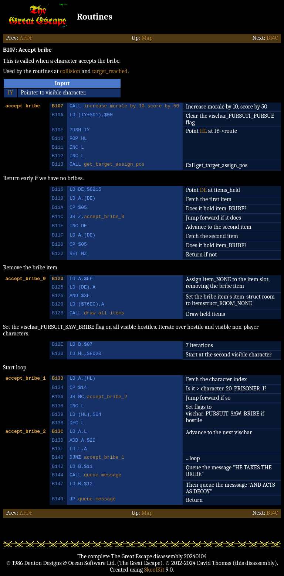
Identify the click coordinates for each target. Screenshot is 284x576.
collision (70, 71)
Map (146, 38)
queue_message (102, 475)
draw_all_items (104, 313)
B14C (272, 38)
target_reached (110, 71)
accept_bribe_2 (107, 397)
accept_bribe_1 (104, 458)
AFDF (26, 38)
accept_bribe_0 (104, 217)
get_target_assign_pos (114, 165)
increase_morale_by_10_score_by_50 (131, 106)
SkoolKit (154, 569)
